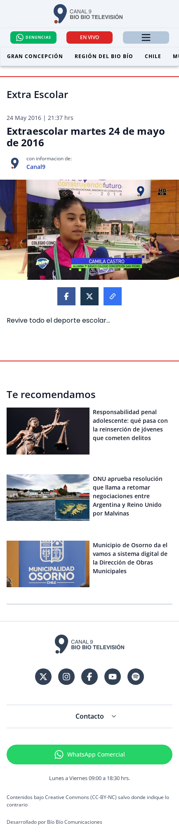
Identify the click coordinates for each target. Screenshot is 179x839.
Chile (153, 56)
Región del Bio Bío (104, 56)
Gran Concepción (35, 56)
